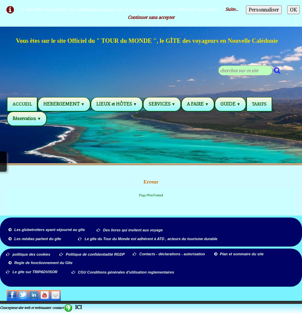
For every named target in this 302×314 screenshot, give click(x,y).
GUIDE (230, 104)
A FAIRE (198, 104)
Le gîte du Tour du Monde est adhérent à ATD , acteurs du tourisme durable (147, 239)
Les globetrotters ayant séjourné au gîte (46, 230)
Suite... (231, 9)
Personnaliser (264, 10)
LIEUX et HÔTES (116, 104)
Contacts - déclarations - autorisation (169, 254)
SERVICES (162, 104)
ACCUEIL (22, 104)
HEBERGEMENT (64, 104)
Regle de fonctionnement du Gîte (40, 263)
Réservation (26, 118)
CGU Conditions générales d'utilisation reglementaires (123, 272)
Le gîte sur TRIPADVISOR (31, 272)
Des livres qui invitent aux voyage (130, 230)
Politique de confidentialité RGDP (92, 254)
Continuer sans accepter (151, 17)
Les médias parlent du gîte (34, 239)
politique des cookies (28, 254)
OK (293, 10)
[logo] (147, 42)
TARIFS (259, 104)
